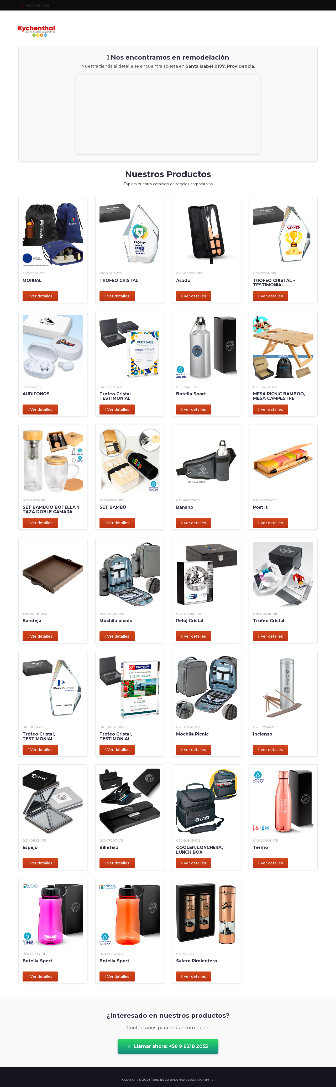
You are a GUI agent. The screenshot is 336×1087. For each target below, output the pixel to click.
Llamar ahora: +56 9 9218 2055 (168, 1046)
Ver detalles (40, 296)
